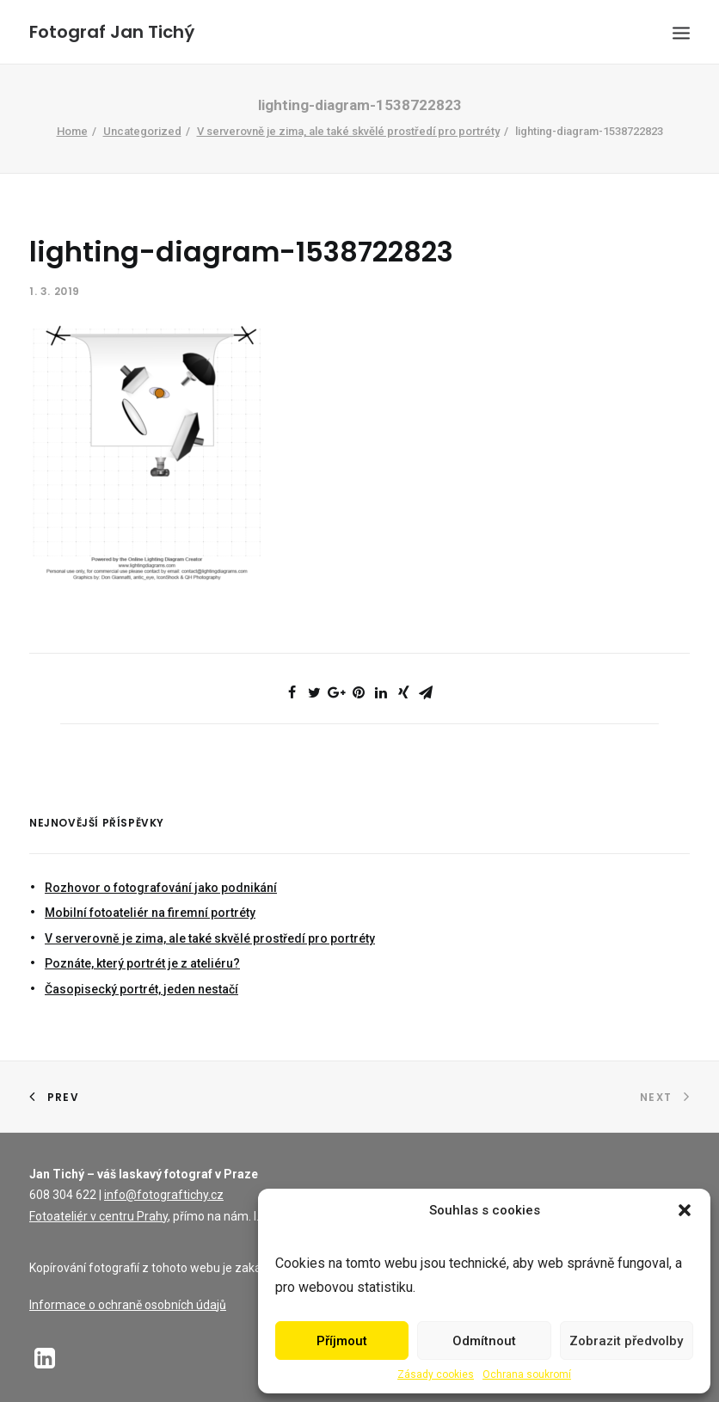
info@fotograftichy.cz (164, 1195)
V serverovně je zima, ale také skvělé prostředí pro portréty (348, 131)
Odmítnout (484, 1341)
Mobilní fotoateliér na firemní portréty (150, 912)
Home (72, 131)
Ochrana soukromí (526, 1374)
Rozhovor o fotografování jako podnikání (161, 888)
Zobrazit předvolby (626, 1341)
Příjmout (341, 1341)
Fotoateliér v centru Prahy (98, 1216)
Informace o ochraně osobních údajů (127, 1305)
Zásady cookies (435, 1374)
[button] (684, 1210)
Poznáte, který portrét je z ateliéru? (142, 963)
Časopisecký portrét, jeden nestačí (141, 989)
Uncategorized (142, 131)
